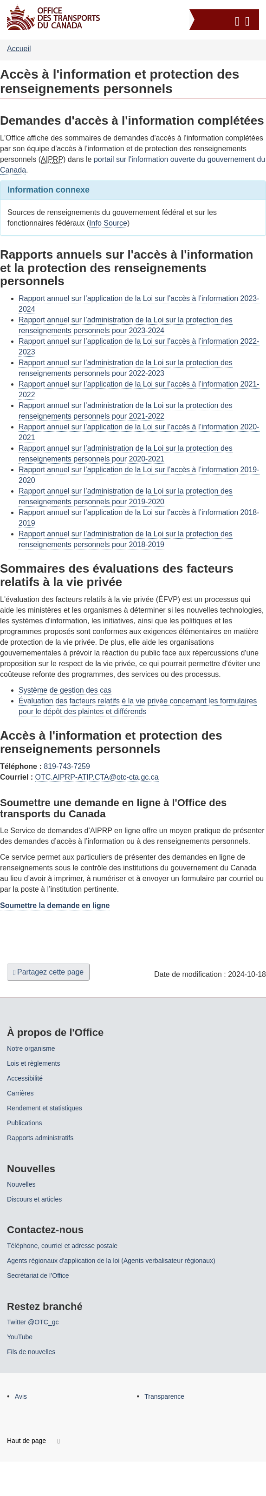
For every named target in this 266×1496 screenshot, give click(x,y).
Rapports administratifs (40, 1138)
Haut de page (33, 1440)
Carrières (20, 1093)
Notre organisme (31, 1048)
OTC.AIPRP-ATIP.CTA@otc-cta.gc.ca (97, 777)
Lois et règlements (33, 1063)
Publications (24, 1123)
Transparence (164, 1396)
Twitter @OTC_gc (32, 1322)
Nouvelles (21, 1184)
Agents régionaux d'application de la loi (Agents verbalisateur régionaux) (111, 1260)
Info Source (108, 223)
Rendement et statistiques (44, 1108)
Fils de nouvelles (31, 1352)
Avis (21, 1396)
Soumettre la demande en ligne (55, 905)
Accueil (19, 49)
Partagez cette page (48, 972)
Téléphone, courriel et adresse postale (62, 1245)
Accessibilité (25, 1078)
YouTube (19, 1337)
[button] (225, 19)
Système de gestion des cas (65, 690)
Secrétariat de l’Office (38, 1275)
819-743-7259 (67, 766)
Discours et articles (34, 1199)
